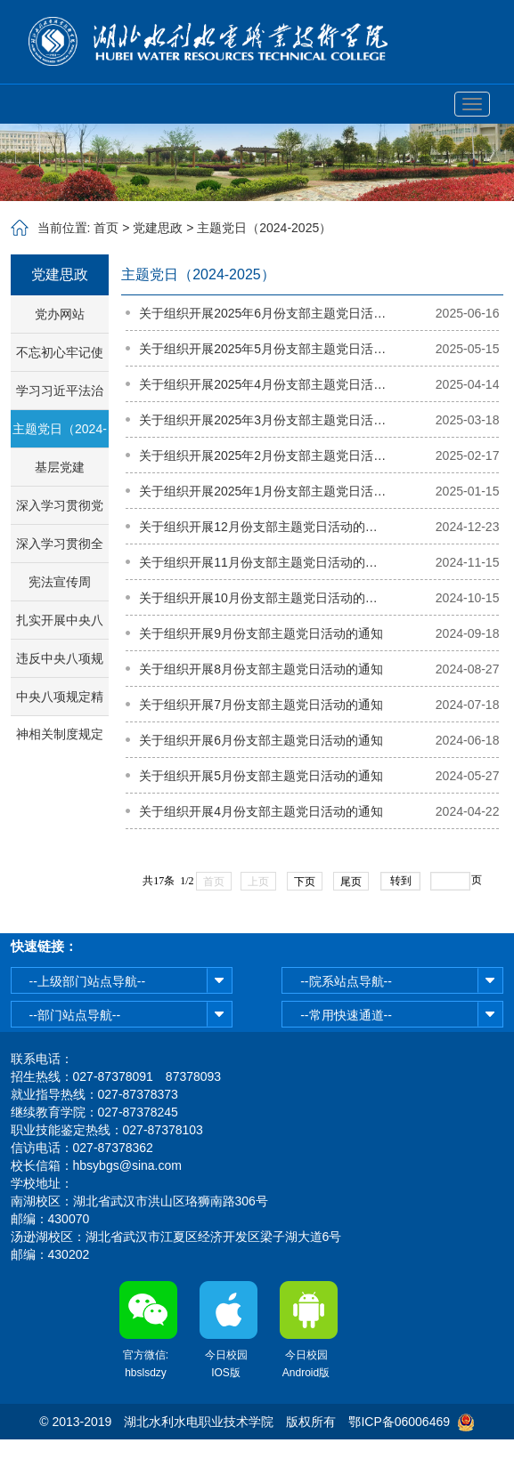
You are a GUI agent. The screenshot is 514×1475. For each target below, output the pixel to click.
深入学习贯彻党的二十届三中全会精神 (59, 511)
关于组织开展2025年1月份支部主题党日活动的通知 (263, 491)
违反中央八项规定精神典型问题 (59, 664)
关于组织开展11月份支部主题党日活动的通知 (263, 562)
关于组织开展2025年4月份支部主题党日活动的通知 (263, 384)
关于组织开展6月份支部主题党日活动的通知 (261, 740)
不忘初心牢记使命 (59, 358)
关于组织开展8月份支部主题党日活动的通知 (261, 669)
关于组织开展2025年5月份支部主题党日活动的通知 (263, 349)
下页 (304, 881)
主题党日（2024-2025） (264, 228)
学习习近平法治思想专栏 (59, 396)
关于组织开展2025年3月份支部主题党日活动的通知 (263, 420)
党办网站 (60, 314)
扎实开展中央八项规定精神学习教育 (59, 626)
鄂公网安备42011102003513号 (257, 1457)
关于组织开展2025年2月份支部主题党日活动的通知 (263, 455)
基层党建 (60, 467)
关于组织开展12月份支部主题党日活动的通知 (263, 527)
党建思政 (158, 228)
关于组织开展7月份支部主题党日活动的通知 (261, 704)
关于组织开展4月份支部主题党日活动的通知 (261, 811)
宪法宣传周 (60, 582)
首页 (106, 228)
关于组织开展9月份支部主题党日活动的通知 (261, 633)
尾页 (351, 881)
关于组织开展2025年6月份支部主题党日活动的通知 (263, 313)
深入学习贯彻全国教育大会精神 (59, 549)
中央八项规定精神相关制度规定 (59, 702)
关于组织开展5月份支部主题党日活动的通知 (261, 776)
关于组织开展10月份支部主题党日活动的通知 (263, 598)
